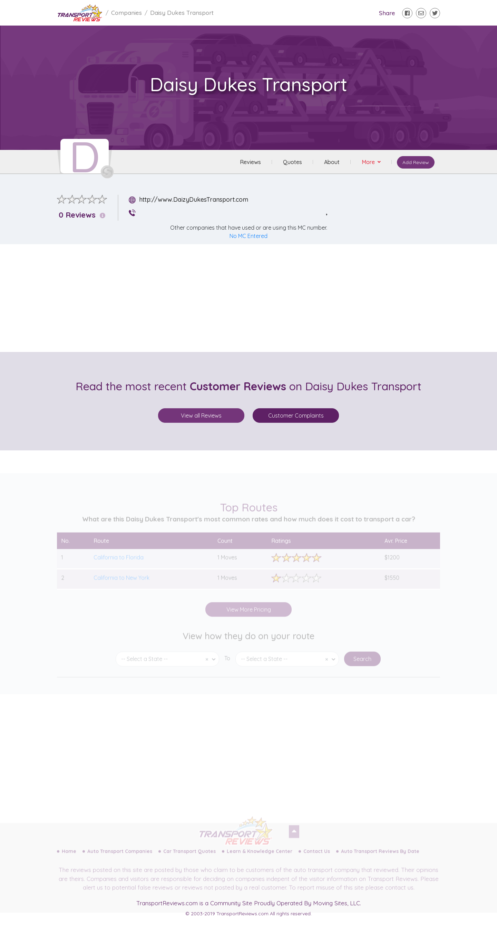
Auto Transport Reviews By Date (380, 857)
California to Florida (119, 562)
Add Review (415, 162)
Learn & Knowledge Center (259, 857)
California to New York (121, 583)
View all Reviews (201, 415)
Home (69, 857)
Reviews (250, 162)
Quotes (292, 162)
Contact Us (316, 857)
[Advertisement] (254, 298)
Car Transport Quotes (189, 857)
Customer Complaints (296, 415)
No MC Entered (248, 235)
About (332, 162)
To (227, 663)
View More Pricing (248, 614)
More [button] (369, 162)
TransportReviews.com (167, 903)
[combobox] (167, 664)
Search (362, 664)
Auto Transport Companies (119, 857)
